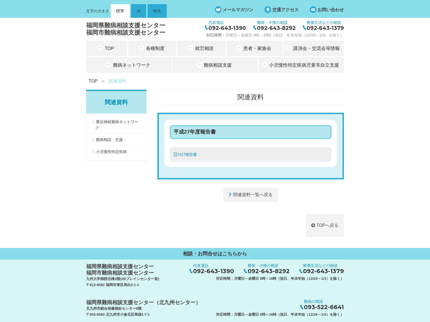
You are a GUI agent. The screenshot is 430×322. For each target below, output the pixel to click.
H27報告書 (185, 154)
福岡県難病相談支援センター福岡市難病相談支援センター (125, 29)
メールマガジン (238, 9)
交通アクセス (285, 9)
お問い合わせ (331, 9)
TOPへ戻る (324, 225)
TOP (93, 81)
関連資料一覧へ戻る (250, 194)
